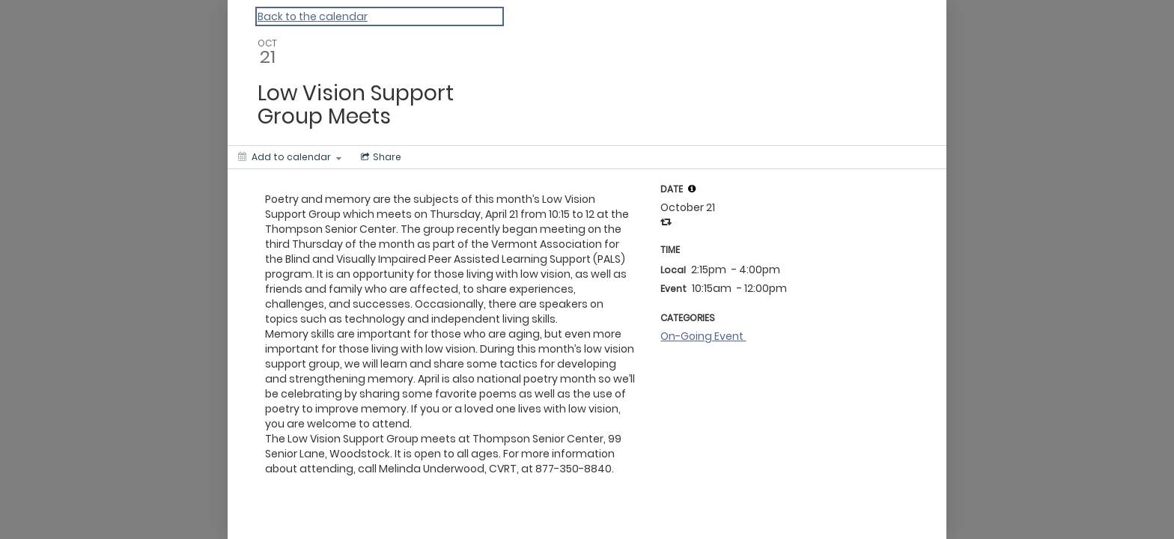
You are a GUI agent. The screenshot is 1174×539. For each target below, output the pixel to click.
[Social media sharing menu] (379, 157)
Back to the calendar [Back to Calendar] (313, 16)
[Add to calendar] (290, 157)
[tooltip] (692, 188)
